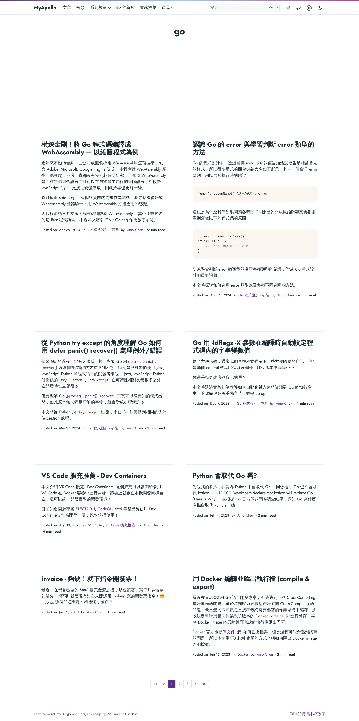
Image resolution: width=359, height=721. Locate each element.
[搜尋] (244, 7)
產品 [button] (168, 8)
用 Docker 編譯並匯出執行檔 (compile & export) (251, 582)
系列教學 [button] (101, 8)
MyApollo (45, 7)
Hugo (67, 714)
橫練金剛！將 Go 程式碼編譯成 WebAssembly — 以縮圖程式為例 (90, 148)
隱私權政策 (316, 713)
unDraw (56, 714)
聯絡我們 (297, 713)
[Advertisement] (179, 72)
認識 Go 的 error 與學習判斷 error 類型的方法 (253, 148)
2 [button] (179, 683)
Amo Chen (135, 229)
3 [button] (187, 683)
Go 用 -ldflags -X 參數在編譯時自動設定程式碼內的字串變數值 (253, 346)
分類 (80, 8)
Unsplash (131, 714)
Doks (81, 714)
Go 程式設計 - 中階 (252, 403)
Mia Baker (113, 714)
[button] (195, 684)
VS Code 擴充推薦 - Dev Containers (94, 475)
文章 (67, 8)
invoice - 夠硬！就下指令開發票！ (89, 579)
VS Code (95, 525)
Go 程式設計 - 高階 (103, 229)
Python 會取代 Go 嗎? (225, 475)
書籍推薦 (148, 8)
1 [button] (171, 683)
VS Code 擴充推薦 (120, 525)
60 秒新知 (125, 8)
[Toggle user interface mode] (319, 8)
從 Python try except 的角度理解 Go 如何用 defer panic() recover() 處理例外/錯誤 (101, 346)
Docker (242, 654)
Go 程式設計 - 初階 (253, 295)
